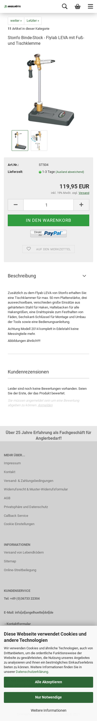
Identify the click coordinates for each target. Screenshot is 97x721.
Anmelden (45, 405)
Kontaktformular (18, 624)
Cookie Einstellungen (19, 524)
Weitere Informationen (48, 710)
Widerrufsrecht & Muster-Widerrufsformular (36, 489)
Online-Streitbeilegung (20, 570)
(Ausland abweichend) (70, 172)
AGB (7, 498)
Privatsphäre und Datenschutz (26, 507)
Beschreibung (22, 275)
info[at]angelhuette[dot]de (34, 612)
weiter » (16, 21)
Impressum (12, 463)
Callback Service (16, 516)
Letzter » (33, 21)
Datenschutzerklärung (32, 672)
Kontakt (9, 472)
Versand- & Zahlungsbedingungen (28, 481)
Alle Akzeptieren (48, 682)
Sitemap (10, 561)
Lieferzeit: (15, 172)
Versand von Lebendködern (24, 552)
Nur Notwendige (48, 697)
